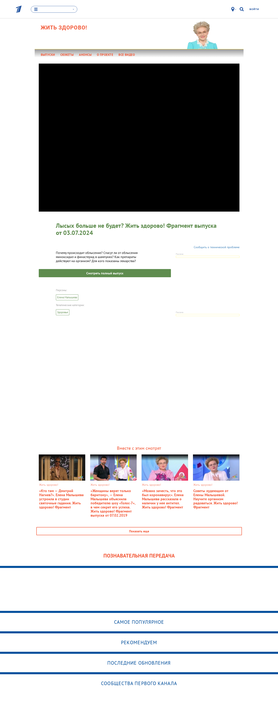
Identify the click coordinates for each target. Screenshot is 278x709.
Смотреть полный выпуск (104, 273)
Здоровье (62, 312)
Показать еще (139, 531)
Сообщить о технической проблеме (216, 247)
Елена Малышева (67, 297)
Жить (64, 28)
